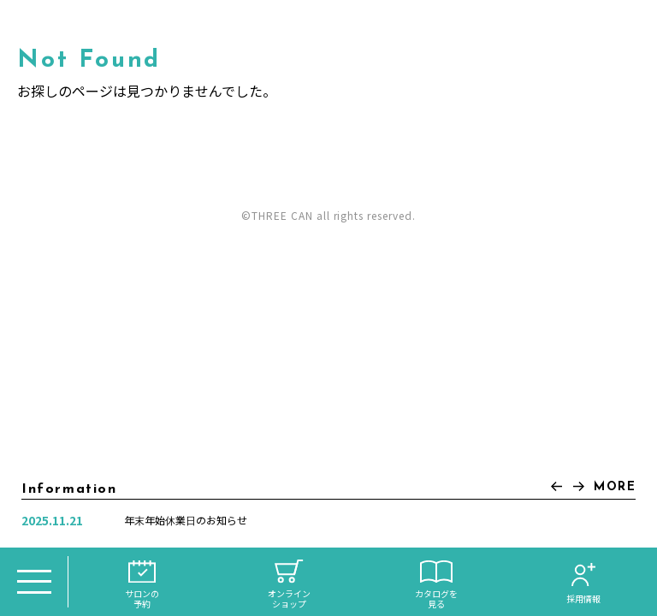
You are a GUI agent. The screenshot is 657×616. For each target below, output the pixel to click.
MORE (615, 488)
